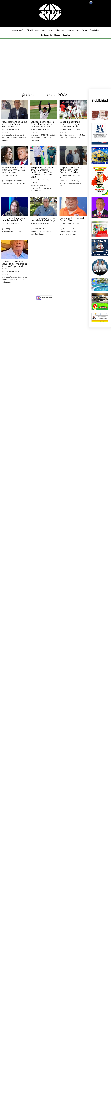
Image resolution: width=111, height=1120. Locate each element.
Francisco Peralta (8, 129)
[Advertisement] (22, 62)
